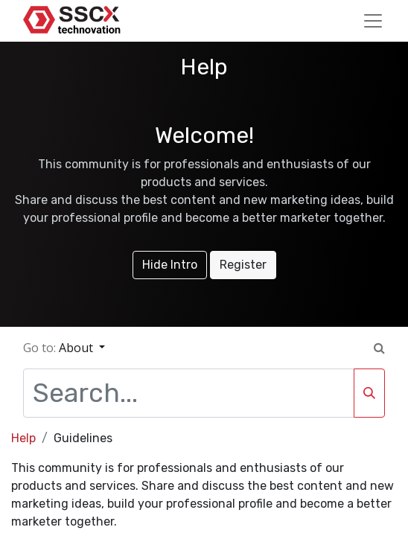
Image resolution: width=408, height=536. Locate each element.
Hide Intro (169, 265)
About (77, 347)
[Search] (369, 393)
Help (23, 438)
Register (243, 265)
